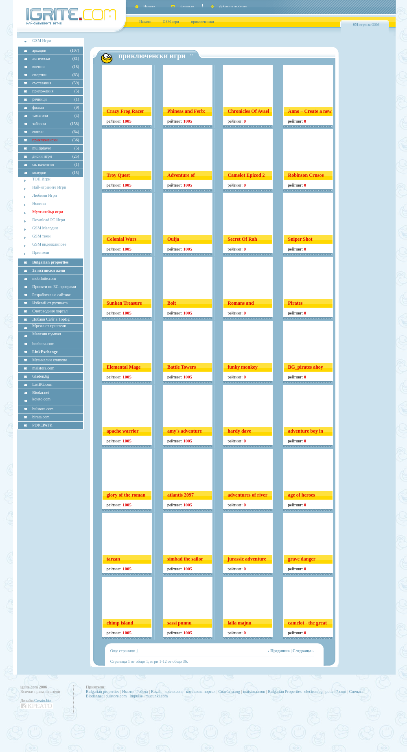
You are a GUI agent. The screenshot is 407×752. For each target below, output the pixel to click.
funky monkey (243, 367)
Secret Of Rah (242, 239)
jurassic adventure (247, 559)
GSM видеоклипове (49, 244)
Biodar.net (94, 696)
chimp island (120, 623)
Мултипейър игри (47, 211)
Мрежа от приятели (49, 325)
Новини (39, 203)
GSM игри (171, 22)
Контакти (186, 6)
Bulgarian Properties (284, 691)
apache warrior (123, 431)
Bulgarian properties (102, 691)
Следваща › (303, 651)
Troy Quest (118, 175)
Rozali (156, 691)
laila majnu (239, 623)
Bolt (171, 303)
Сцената (356, 691)
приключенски (202, 22)
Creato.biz (42, 700)
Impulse (135, 696)
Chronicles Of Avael (248, 111)
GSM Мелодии (45, 228)
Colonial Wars (121, 239)
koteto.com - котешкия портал (189, 691)
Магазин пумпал (46, 334)
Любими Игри (44, 195)
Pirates (295, 303)
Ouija (173, 239)
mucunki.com (157, 696)
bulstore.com (116, 696)
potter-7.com (336, 691)
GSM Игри (41, 40)
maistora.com (254, 691)
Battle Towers (181, 367)
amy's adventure (184, 431)
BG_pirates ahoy (305, 367)
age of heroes (301, 495)
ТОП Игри (41, 179)
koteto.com (41, 399)
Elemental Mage (124, 367)
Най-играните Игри (49, 187)
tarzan (113, 559)
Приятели (40, 252)
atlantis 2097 (180, 495)
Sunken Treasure (124, 303)
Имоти (127, 691)
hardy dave (239, 431)
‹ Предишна (279, 651)
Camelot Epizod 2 (246, 175)
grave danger (301, 559)
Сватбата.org (229, 691)
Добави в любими (233, 6)
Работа (142, 691)
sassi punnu (179, 623)
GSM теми (41, 236)
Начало (149, 6)
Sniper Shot (300, 239)
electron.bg (313, 691)
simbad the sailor (185, 559)
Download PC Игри (48, 220)
